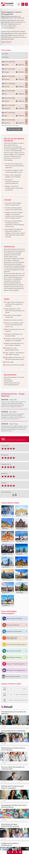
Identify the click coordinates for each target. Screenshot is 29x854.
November (18, 700)
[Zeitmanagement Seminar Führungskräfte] (22, 4)
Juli (11, 694)
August (18, 694)
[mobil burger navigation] (18, 4)
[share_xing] (9, 852)
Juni (24, 688)
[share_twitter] (16, 852)
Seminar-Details (6, 42)
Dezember (24, 700)
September (24, 694)
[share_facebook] (13, 852)
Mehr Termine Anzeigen (14, 129)
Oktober (11, 700)
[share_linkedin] (20, 852)
